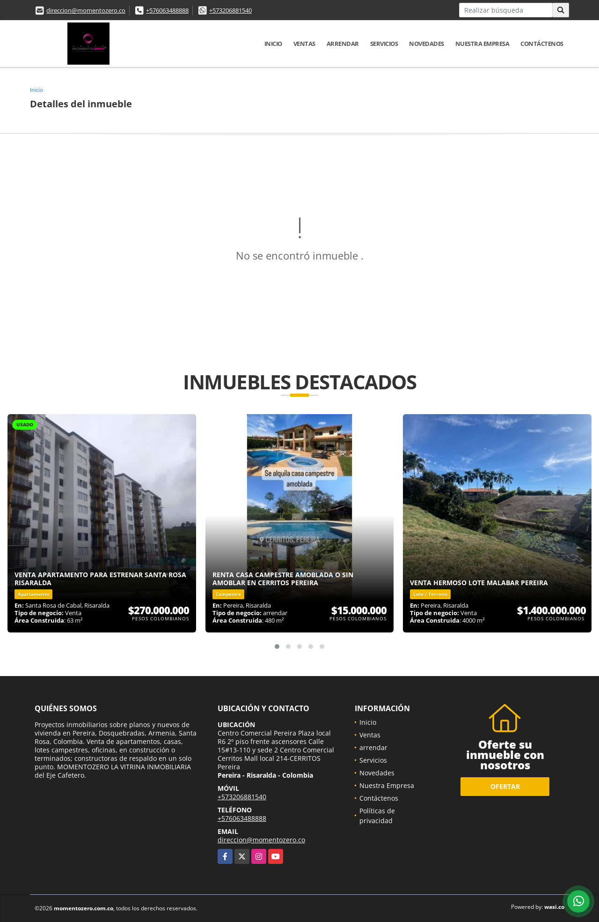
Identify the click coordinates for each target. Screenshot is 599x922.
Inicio (273, 43)
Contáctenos (541, 43)
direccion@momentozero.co (85, 10)
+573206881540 (230, 10)
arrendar (343, 43)
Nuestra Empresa (482, 43)
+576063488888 (167, 10)
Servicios (384, 43)
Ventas (304, 43)
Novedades (426, 43)
